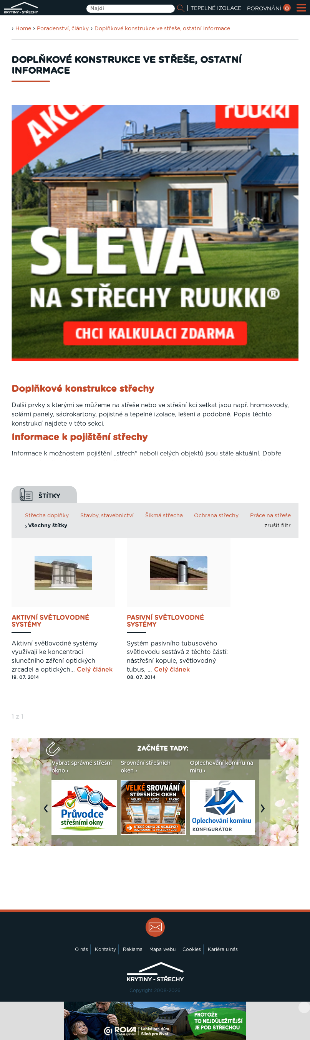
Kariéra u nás (223, 949)
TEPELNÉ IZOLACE (216, 8)
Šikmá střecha (164, 515)
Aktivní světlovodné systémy (50, 621)
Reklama (133, 949)
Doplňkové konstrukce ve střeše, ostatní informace (162, 28)
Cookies (191, 949)
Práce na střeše (270, 515)
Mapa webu (162, 949)
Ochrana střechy (216, 515)
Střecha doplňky (47, 515)
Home (23, 28)
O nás (81, 949)
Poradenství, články (63, 28)
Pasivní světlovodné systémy (165, 621)
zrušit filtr (277, 525)
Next (265, 812)
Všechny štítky (47, 525)
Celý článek (95, 670)
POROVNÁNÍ (269, 9)
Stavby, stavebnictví (107, 515)
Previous (48, 812)
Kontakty (105, 949)
